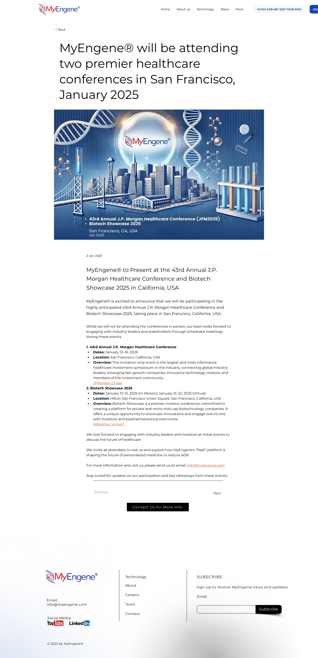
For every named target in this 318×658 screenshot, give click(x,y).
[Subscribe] (269, 609)
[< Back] (69, 30)
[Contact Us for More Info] (158, 507)
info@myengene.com (67, 604)
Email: (202, 596)
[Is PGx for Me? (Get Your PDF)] (279, 9)
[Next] (217, 493)
